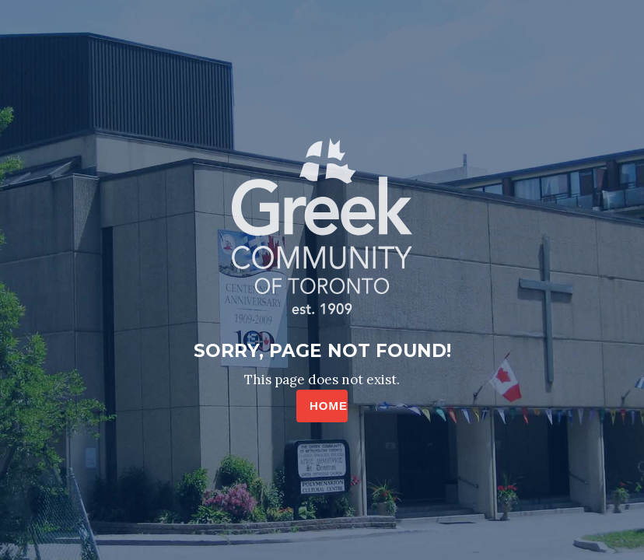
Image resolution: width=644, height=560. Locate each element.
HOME (329, 405)
